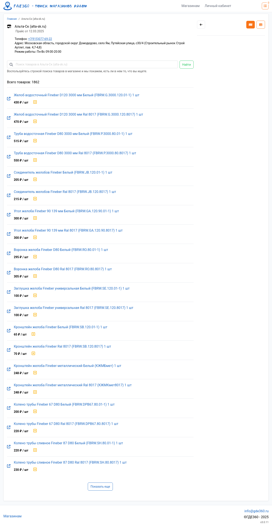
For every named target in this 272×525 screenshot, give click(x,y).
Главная (12, 18)
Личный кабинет (218, 6)
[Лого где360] (45, 6)
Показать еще (100, 486)
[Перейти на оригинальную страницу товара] (8, 98)
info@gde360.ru (256, 511)
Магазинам (190, 6)
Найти (186, 64)
